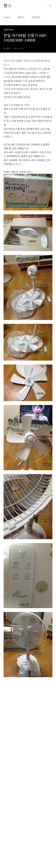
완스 (8, 6)
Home (7, 17)
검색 (43, 6)
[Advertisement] (28, 765)
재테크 (21, 17)
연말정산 (36, 17)
